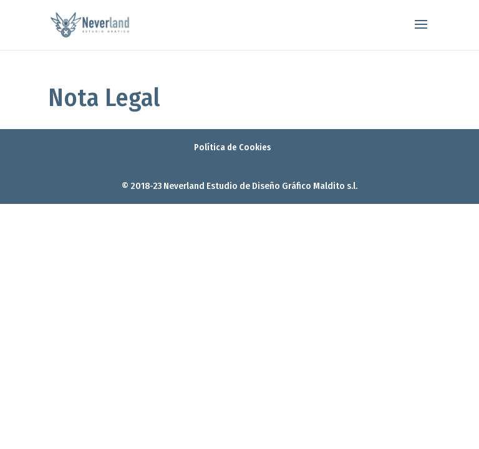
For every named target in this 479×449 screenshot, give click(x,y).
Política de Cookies (232, 147)
